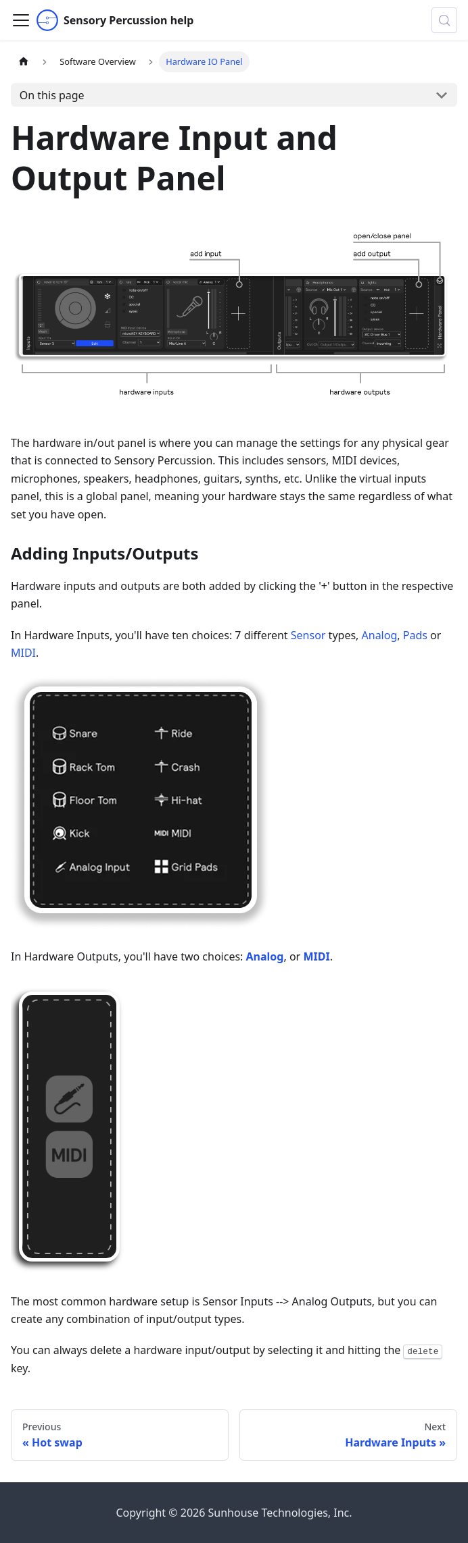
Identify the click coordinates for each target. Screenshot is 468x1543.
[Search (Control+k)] (444, 20)
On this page (52, 95)
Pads (415, 635)
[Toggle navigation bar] (21, 20)
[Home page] (24, 61)
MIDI (23, 652)
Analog (380, 635)
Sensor (308, 635)
